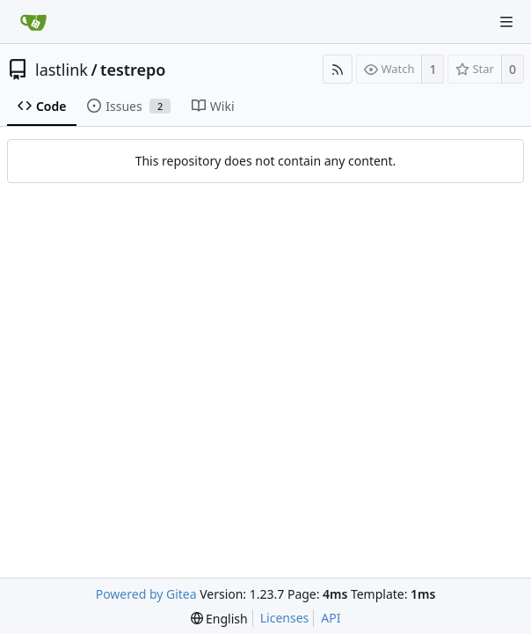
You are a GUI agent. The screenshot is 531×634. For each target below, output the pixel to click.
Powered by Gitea (146, 594)
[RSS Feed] (338, 69)
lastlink (61, 69)
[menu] (219, 618)
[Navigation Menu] (506, 22)
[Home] (33, 22)
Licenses (284, 617)
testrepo (132, 69)
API (330, 617)
